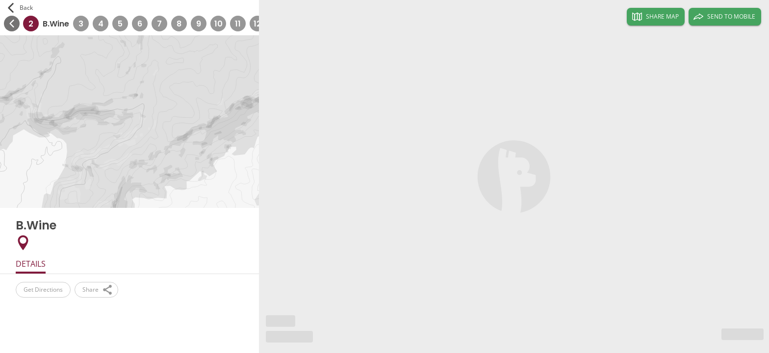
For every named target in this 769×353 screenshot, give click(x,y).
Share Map (655, 16)
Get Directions (43, 289)
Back (20, 8)
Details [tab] (31, 264)
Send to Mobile (725, 16)
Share (96, 289)
